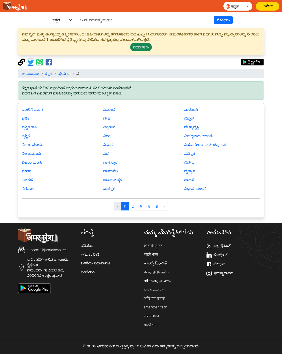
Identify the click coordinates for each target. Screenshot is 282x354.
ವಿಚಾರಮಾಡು (31, 153)
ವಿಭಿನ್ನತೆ (189, 153)
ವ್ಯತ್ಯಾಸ (189, 171)
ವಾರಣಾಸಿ (191, 109)
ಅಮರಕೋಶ (30, 73)
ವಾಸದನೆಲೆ (110, 171)
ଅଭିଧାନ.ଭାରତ (154, 289)
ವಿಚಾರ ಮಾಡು (32, 144)
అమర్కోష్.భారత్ (155, 263)
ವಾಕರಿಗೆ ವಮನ (32, 109)
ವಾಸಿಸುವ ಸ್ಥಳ (112, 179)
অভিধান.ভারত (154, 298)
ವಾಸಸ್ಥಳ (109, 188)
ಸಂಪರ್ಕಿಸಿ (88, 271)
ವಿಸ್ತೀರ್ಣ (109, 127)
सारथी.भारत (151, 324)
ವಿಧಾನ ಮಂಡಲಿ (195, 188)
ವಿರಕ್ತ (106, 135)
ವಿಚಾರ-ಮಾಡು (32, 162)
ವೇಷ (106, 118)
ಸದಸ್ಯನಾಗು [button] (141, 47)
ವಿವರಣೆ (27, 179)
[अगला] (164, 206)
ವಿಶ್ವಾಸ (189, 118)
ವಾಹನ (189, 179)
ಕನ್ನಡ (48, 73)
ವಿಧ (106, 153)
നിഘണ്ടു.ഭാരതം (157, 280)
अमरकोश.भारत (153, 245)
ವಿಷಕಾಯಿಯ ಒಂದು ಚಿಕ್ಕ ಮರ (205, 144)
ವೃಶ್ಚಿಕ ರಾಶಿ (29, 127)
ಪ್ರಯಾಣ (64, 73)
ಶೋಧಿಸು (223, 20)
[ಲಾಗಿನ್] (267, 6)
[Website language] (237, 6)
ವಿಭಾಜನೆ (109, 109)
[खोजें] (145, 20)
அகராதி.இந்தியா (157, 271)
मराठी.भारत (151, 254)
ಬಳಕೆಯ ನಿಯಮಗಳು (96, 263)
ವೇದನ (26, 171)
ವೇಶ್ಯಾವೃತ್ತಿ (191, 127)
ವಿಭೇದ (189, 162)
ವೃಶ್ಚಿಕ (26, 135)
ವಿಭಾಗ (108, 144)
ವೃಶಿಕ (25, 118)
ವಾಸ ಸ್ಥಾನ (110, 162)
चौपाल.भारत (151, 315)
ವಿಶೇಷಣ (28, 188)
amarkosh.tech (155, 307)
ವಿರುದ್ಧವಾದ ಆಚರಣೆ (198, 135)
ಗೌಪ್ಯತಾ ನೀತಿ (90, 254)
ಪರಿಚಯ (87, 245)
